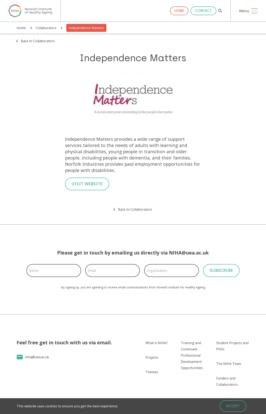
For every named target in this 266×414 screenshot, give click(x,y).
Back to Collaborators (38, 41)
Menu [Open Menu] (244, 10)
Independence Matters (86, 28)
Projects (151, 357)
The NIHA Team (228, 363)
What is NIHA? (156, 343)
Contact (203, 11)
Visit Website (87, 183)
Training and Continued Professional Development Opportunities (192, 355)
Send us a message (44, 380)
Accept (233, 406)
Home (179, 11)
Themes (151, 372)
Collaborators (46, 28)
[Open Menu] (254, 10)
